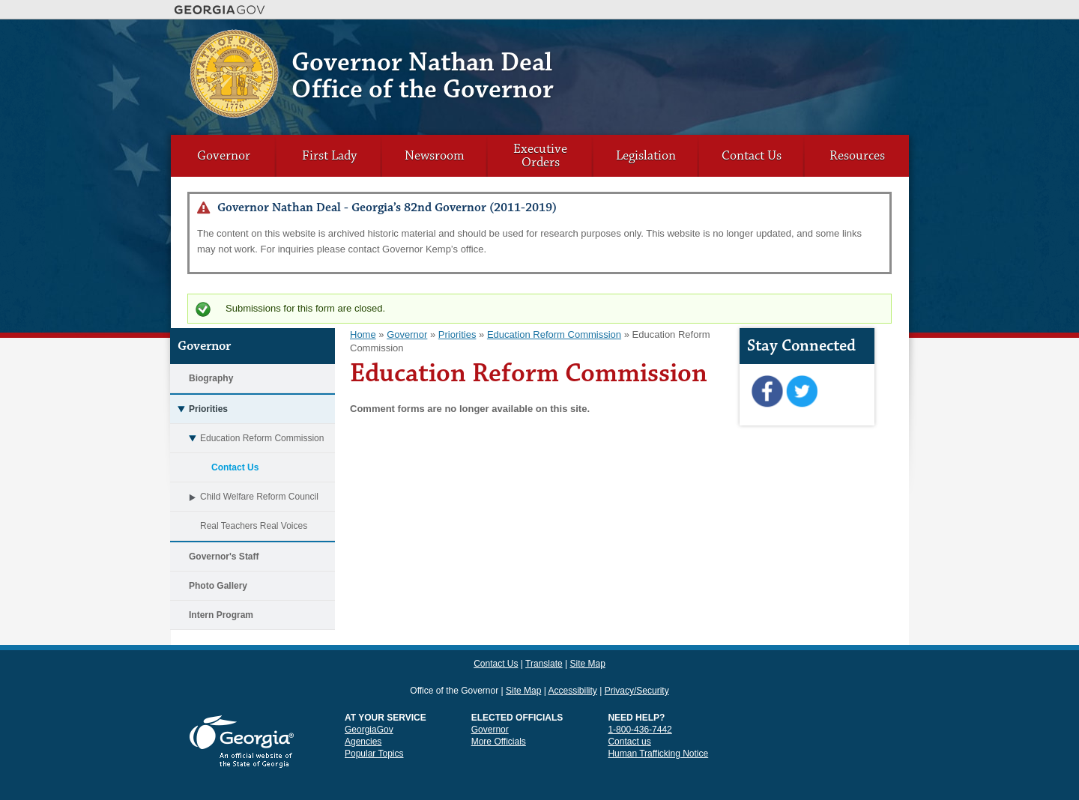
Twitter (801, 391)
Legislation (646, 156)
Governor (223, 156)
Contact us (629, 714)
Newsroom (435, 156)
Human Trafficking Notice (658, 726)
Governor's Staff (224, 556)
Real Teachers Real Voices (253, 526)
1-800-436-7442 (639, 702)
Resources (857, 156)
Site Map (863, 41)
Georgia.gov (220, 9)
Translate (822, 41)
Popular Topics (374, 726)
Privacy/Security (637, 663)
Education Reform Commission (247, 438)
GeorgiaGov (369, 702)
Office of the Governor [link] (454, 663)
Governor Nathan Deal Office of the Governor (422, 76)
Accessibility (572, 663)
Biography (211, 378)
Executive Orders (540, 156)
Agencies (363, 714)
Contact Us (777, 41)
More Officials (498, 714)
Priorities (199, 409)
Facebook (767, 391)
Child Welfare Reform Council (244, 496)
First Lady (329, 156)
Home (363, 334)
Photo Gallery (218, 586)
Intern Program (221, 615)
